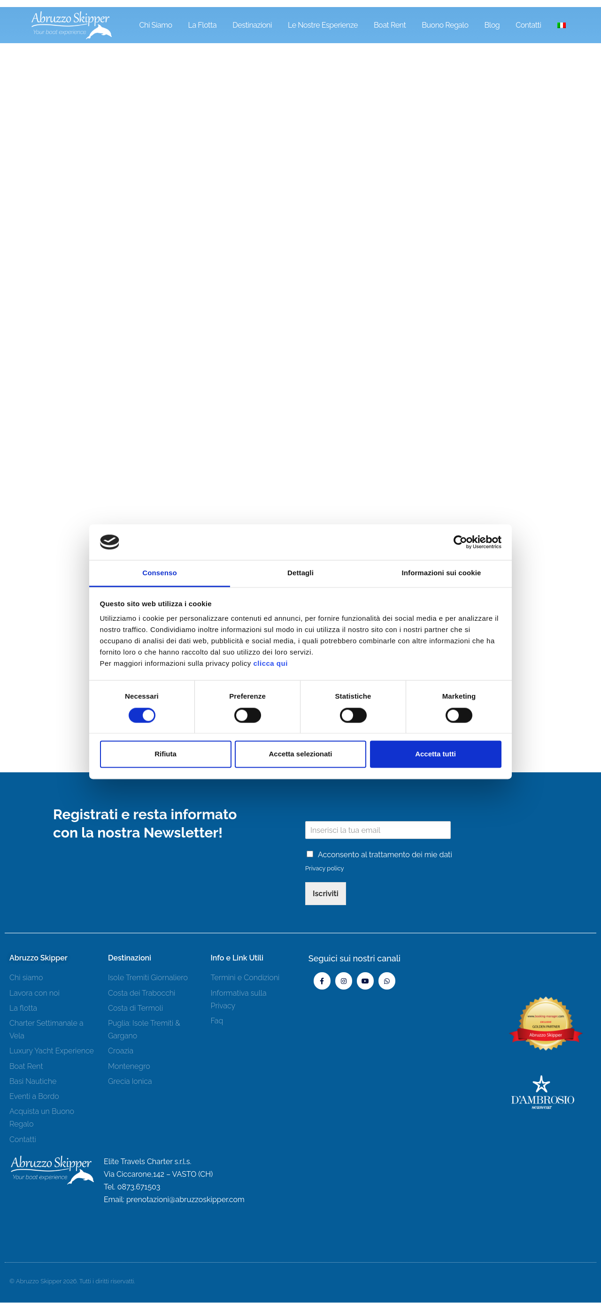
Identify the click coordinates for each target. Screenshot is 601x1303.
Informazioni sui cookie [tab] (441, 573)
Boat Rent (390, 25)
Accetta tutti (435, 754)
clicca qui (270, 664)
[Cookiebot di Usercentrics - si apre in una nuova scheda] (460, 542)
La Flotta (202, 25)
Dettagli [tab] (300, 573)
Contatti (528, 25)
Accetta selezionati (300, 754)
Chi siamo (155, 25)
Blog (492, 25)
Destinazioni (252, 25)
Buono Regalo (445, 25)
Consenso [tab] (159, 573)
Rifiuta (165, 754)
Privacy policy (324, 868)
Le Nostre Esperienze (323, 25)
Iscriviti (326, 894)
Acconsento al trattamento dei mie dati (385, 855)
